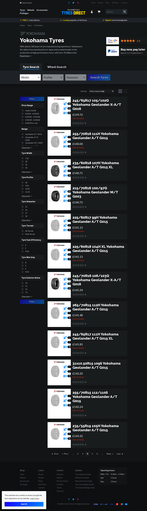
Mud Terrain (30, 234)
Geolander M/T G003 (33, 143)
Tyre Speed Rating (85, 487)
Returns (60, 478)
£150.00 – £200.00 (32, 120)
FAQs (107, 3)
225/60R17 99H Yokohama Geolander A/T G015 (95, 219)
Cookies (60, 484)
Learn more (131, 53)
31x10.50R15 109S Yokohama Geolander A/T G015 (97, 365)
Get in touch (26, 3)
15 (26, 207)
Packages (24, 13)
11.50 (27, 192)
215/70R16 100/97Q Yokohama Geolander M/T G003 (95, 192)
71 (26, 286)
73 (26, 292)
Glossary (60, 491)
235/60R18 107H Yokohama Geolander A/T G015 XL (96, 165)
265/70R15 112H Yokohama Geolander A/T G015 (96, 307)
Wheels (30, 10)
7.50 (27, 158)
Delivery (60, 474)
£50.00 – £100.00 (32, 114)
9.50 (27, 185)
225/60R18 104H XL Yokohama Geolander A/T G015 (98, 249)
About (93, 3)
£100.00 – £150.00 (32, 117)
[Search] (113, 11)
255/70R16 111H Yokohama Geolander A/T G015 (96, 136)
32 (26, 168)
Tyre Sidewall (83, 474)
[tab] (31, 67)
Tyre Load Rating (84, 484)
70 (26, 283)
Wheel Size (82, 478)
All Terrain (29, 231)
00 (26, 182)
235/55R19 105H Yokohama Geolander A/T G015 (96, 428)
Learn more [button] (34, 498)
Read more (25, 56)
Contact (124, 3)
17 (26, 213)
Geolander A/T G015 (33, 134)
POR (27, 251)
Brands (100, 3)
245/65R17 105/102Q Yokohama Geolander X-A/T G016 (97, 104)
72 (26, 289)
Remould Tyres (83, 481)
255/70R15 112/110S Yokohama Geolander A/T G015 (95, 397)
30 (26, 161)
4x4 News (115, 3)
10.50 (27, 189)
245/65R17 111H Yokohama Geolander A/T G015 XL (95, 336)
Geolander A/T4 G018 (31, 138)
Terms (59, 487)
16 (26, 210)
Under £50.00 (30, 110)
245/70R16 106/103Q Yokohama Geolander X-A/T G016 (97, 280)
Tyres (22, 10)
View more (26, 147)
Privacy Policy (62, 481)
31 (26, 164)
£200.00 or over (31, 123)
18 (26, 216)
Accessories (42, 10)
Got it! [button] (24, 504)
